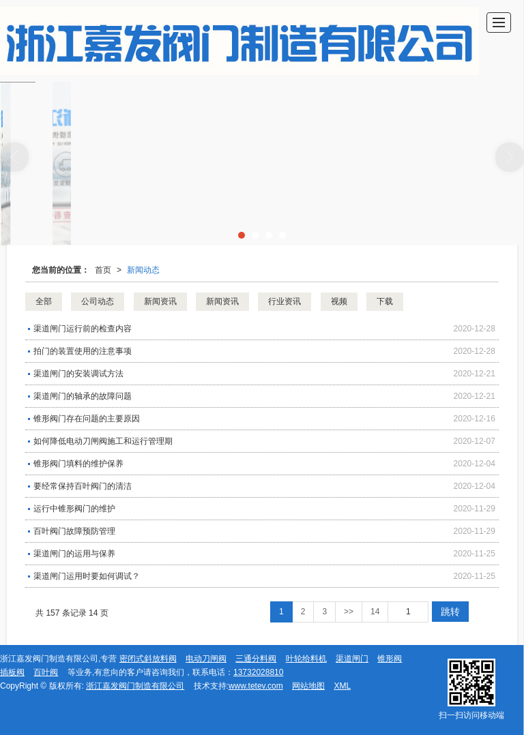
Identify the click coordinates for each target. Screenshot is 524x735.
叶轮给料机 (306, 658)
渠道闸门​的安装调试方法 (78, 373)
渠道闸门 (352, 658)
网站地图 (308, 686)
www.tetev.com (256, 686)
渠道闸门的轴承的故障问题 (82, 396)
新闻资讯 (160, 301)
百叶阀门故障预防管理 (74, 531)
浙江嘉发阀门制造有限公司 (135, 686)
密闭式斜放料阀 (148, 658)
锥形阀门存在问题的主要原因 (86, 418)
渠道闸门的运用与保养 (74, 553)
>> (348, 611)
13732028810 (258, 672)
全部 (43, 301)
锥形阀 (389, 658)
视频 (339, 301)
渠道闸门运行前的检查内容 (82, 328)
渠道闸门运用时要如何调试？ (86, 576)
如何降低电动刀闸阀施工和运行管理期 (103, 441)
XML (342, 686)
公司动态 (97, 301)
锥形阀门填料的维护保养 (78, 463)
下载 (385, 301)
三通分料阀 (255, 658)
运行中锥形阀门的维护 (74, 508)
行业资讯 (284, 301)
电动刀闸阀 (206, 658)
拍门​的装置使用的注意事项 (82, 351)
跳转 (450, 611)
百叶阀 (45, 672)
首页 (103, 270)
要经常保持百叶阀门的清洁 (82, 486)
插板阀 (12, 672)
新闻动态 (143, 270)
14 (374, 611)
